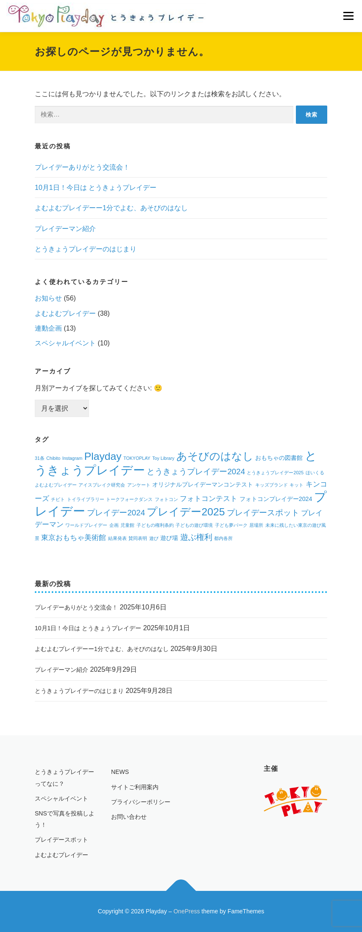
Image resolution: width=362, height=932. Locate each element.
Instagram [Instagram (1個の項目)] (72, 458)
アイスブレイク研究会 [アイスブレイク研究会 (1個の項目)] (101, 484)
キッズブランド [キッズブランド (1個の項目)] (271, 484)
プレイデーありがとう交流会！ (82, 167)
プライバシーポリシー (140, 801)
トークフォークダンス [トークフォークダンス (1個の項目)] (129, 499)
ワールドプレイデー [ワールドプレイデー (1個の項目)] (86, 525)
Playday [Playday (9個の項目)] (103, 456)
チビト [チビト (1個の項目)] (58, 499)
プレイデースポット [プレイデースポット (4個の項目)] (263, 512)
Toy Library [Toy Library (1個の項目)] (163, 458)
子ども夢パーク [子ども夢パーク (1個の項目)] (231, 525)
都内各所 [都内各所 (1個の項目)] (223, 538)
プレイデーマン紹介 (65, 228)
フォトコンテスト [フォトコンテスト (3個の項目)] (208, 499)
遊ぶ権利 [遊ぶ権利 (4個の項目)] (196, 537)
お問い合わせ (129, 816)
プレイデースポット (61, 839)
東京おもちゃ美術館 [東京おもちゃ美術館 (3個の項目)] (73, 538)
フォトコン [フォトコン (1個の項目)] (166, 499)
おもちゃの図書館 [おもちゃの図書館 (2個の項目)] (279, 457)
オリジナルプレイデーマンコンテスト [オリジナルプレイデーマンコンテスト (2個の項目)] (202, 484)
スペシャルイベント (65, 343)
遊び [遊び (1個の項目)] (154, 538)
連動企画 (48, 328)
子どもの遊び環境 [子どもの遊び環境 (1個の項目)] (194, 525)
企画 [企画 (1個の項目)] (114, 525)
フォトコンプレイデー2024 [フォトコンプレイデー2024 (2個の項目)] (275, 498)
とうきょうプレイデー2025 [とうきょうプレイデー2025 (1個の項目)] (275, 472)
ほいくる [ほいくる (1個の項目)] (315, 472)
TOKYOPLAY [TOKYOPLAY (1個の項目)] (136, 458)
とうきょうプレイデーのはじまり (85, 249)
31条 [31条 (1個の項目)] (40, 458)
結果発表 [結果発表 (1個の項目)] (117, 538)
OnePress (186, 911)
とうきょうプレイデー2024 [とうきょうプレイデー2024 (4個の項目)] (196, 471)
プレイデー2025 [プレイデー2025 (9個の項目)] (186, 511)
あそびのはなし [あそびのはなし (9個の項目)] (214, 456)
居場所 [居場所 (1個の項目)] (256, 525)
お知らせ (48, 298)
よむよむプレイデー (65, 313)
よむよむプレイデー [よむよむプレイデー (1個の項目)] (56, 484)
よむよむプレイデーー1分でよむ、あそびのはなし (111, 207)
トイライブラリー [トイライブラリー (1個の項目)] (85, 499)
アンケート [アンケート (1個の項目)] (138, 484)
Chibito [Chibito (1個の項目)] (53, 458)
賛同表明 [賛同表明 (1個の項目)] (137, 538)
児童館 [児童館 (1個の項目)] (127, 525)
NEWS (120, 771)
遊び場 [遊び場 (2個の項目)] (169, 537)
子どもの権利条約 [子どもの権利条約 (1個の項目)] (155, 525)
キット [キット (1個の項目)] (297, 484)
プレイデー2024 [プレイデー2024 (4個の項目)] (116, 512)
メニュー (348, 15)
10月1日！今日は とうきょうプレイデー (95, 187)
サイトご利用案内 (135, 787)
